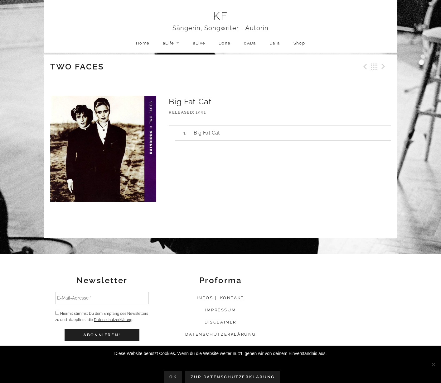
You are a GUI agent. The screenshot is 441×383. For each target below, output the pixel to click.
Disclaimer (220, 322)
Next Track (384, 67)
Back (374, 67)
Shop (299, 43)
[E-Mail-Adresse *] (102, 298)
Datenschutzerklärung (113, 320)
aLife (174, 43)
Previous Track (364, 67)
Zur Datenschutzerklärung (232, 377)
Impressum (220, 310)
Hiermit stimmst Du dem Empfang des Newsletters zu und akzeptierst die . (101, 316)
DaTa (274, 43)
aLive (199, 43)
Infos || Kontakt (220, 298)
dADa (250, 43)
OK (173, 377)
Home (142, 43)
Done (224, 43)
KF (220, 16)
